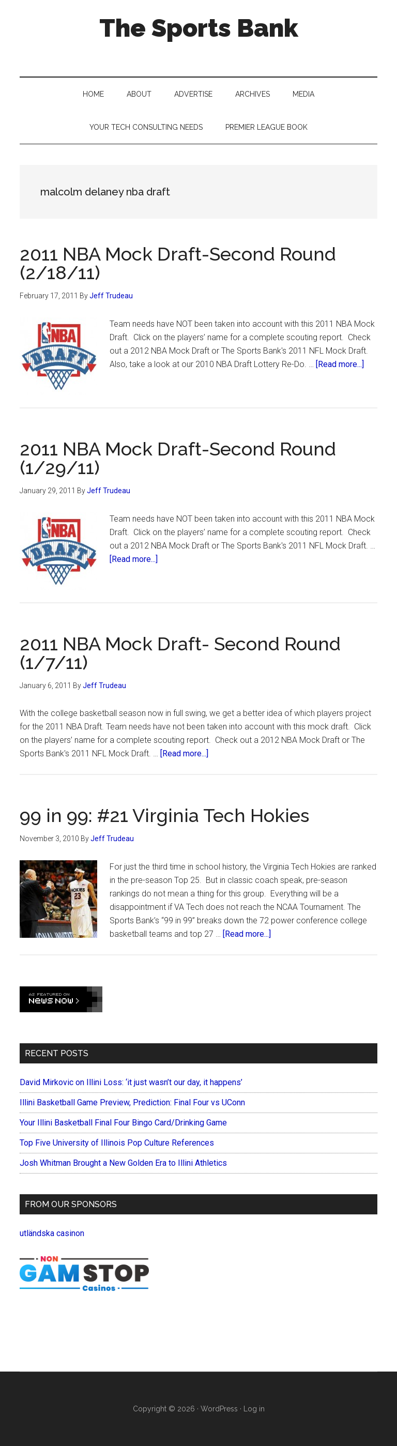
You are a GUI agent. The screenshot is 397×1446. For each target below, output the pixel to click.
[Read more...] (340, 364)
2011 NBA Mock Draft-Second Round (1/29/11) (178, 458)
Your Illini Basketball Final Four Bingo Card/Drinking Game (123, 1123)
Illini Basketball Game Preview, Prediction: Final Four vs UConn (132, 1102)
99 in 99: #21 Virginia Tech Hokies (164, 815)
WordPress (219, 1409)
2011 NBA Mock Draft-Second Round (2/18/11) (178, 263)
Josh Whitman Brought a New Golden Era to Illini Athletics (123, 1163)
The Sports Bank (198, 27)
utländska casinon (52, 1233)
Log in (254, 1409)
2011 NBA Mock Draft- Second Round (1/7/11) (180, 653)
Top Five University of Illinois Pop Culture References (117, 1143)
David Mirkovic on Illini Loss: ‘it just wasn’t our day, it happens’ (131, 1082)
